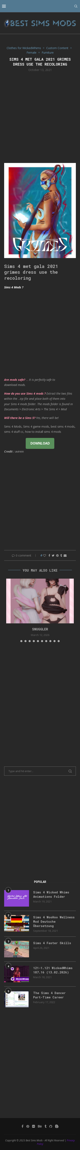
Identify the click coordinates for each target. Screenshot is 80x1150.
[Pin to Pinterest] (57, 555)
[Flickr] (33, 1126)
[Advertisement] (40, 117)
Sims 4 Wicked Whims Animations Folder (51, 894)
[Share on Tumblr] (61, 555)
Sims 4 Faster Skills (52, 943)
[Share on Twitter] (53, 555)
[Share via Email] (65, 555)
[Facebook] (22, 1126)
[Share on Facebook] (49, 555)
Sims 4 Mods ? (13, 287)
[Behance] (40, 1126)
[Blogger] (56, 1126)
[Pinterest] (27, 1126)
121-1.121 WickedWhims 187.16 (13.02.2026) (53, 970)
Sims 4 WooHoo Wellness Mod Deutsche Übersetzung (54, 921)
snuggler (40, 629)
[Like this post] (44, 555)
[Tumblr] (45, 1126)
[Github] (50, 1126)
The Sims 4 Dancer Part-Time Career (49, 995)
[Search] (76, 6)
